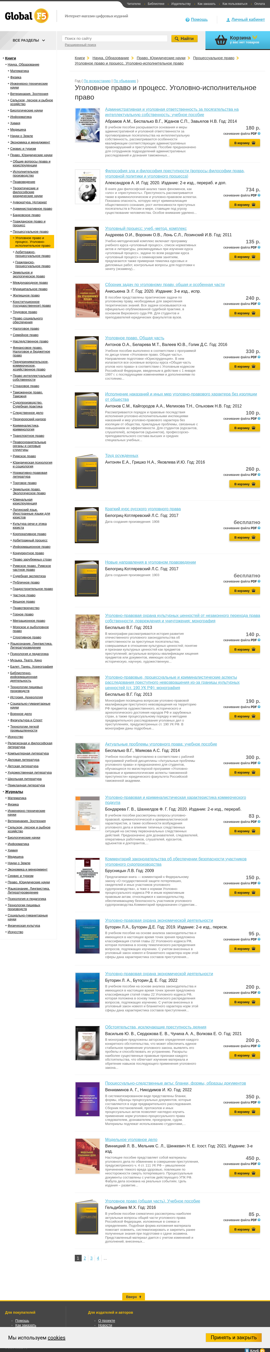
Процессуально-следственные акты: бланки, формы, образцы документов (175, 1083)
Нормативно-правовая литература (30, 474)
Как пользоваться (235, 4)
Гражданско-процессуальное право (33, 264)
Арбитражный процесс (30, 540)
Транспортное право (28, 436)
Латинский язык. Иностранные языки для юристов (31, 513)
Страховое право (26, 386)
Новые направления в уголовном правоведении (150, 562)
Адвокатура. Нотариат (30, 202)
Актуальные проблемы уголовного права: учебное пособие (161, 744)
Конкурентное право (28, 553)
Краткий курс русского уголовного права (143, 509)
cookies (56, 1338)
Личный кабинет (248, 19)
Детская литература (23, 766)
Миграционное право (29, 621)
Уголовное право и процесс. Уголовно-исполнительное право (32, 241)
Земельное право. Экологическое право (29, 491)
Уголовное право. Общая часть (134, 338)
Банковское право (27, 215)
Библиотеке (156, 4)
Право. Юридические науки (31, 155)
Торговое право (24, 483)
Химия (15, 123)
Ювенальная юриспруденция (25, 501)
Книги (10, 58)
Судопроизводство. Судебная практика (27, 404)
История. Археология (26, 697)
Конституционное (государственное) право (32, 303)
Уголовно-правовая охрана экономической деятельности (159, 920)
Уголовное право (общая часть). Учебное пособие (152, 1201)
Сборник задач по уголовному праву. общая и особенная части (165, 284)
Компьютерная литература (28, 753)
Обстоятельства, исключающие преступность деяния (155, 1027)
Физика (15, 77)
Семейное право (26, 335)
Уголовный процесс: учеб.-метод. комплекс (146, 228)
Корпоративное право (29, 534)
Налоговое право (26, 328)
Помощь (199, 19)
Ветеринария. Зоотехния (29, 94)
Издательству (181, 4)
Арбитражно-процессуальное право (33, 254)
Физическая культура (24, 925)
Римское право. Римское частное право (32, 568)
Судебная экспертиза (29, 576)
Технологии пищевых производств (26, 689)
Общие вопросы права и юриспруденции (32, 163)
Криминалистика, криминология (26, 427)
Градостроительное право (33, 589)
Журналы (14, 791)
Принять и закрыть (234, 1337)
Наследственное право (30, 341)
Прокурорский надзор (29, 419)
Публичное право (26, 582)
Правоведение (24, 182)
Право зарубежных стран (32, 559)
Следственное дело (28, 413)
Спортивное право (27, 637)
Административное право (32, 208)
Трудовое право (25, 312)
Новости (105, 1325)
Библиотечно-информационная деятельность (23, 677)
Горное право (23, 614)
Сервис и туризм (23, 149)
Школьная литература (25, 779)
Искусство (15, 737)
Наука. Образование (23, 64)
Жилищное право (26, 295)
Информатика (21, 117)
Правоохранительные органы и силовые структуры (29, 446)
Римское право (24, 456)
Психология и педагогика (29, 654)
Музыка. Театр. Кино (26, 660)
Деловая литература (23, 760)
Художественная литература (30, 772)
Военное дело (21, 714)
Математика (19, 71)
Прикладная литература (26, 785)
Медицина (18, 129)
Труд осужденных (121, 455)
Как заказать (207, 4)
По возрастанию (97, 81)
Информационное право (32, 547)
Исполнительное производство (25, 173)
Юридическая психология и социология (32, 464)
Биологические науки (26, 110)
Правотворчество (26, 608)
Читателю (134, 4)
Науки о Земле (21, 136)
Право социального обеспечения (28, 320)
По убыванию (125, 81)
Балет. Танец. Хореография (31, 666)
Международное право (30, 282)
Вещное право (24, 601)
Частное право (24, 595)
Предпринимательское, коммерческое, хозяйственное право (30, 365)
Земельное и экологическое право (29, 274)
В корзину (242, 143)
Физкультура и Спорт (26, 720)
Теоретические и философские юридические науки (28, 192)
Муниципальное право (30, 289)
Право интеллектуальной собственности (32, 377)
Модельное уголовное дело (131, 1139)
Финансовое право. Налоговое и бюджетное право (31, 351)
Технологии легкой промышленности (24, 728)
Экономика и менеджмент (30, 142)
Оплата (259, 4)
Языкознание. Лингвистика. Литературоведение (31, 645)
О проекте (106, 1321)
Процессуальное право (30, 231)
